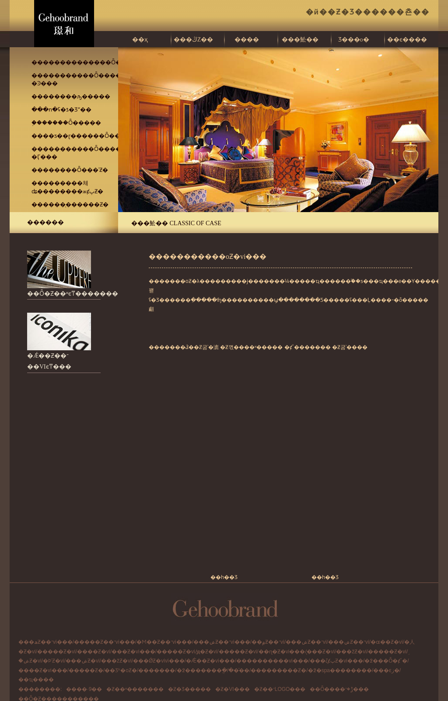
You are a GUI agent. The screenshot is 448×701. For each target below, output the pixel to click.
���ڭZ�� (194, 39)
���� (246, 39)
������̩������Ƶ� (70, 204)
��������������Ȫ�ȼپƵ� (85, 62)
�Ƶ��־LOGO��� (280, 689)
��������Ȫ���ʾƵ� (70, 170)
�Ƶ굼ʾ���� (350, 347)
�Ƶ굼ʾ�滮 (206, 347)
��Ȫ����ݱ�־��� (339, 689)
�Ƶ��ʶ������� (135, 689)
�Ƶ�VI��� (232, 689)
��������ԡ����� (71, 96)
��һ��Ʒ (224, 577)
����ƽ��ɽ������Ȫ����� (84, 136)
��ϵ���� (407, 39)
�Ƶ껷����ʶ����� (251, 347)
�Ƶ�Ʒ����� (189, 689)
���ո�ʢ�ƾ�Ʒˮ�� (61, 109)
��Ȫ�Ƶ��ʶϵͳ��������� (78, 293)
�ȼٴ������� (307, 347)
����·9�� (84, 689)
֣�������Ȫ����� (66, 122)
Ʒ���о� (353, 39)
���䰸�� (300, 39)
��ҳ (140, 39)
